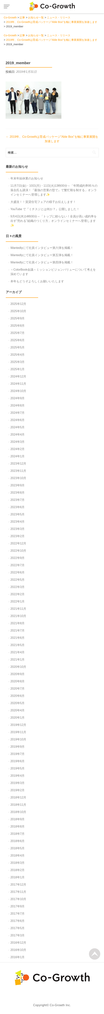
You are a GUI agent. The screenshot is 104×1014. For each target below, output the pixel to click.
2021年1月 (17, 659)
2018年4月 (17, 855)
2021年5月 (17, 645)
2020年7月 (17, 688)
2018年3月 (17, 862)
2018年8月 (17, 826)
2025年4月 (17, 354)
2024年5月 (17, 427)
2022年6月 (17, 572)
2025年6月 (17, 340)
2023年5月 (17, 514)
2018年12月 (18, 797)
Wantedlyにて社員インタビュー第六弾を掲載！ (41, 247)
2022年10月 (18, 550)
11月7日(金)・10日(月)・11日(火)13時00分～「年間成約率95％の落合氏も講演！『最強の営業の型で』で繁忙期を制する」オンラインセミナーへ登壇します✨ (53, 190)
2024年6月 (17, 420)
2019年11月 (18, 732)
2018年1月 (17, 877)
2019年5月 (17, 768)
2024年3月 (17, 441)
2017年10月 (18, 899)
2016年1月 (17, 957)
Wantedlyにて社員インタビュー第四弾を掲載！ (41, 262)
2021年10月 (18, 616)
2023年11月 (18, 470)
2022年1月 (17, 601)
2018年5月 (17, 848)
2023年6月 (17, 507)
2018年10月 (18, 812)
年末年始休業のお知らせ (26, 178)
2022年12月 (18, 543)
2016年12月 (18, 942)
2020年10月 (18, 666)
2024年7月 (17, 412)
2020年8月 (17, 681)
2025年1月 (17, 369)
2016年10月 (18, 949)
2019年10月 (18, 739)
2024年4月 (17, 434)
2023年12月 (18, 463)
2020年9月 (17, 674)
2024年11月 (18, 383)
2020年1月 (17, 717)
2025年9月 (17, 318)
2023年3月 (17, 528)
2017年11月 (18, 891)
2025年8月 (17, 325)
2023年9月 (17, 485)
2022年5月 (17, 579)
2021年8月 (17, 623)
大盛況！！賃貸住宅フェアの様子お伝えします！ (43, 201)
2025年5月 (17, 347)
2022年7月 (17, 565)
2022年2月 (17, 594)
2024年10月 (18, 391)
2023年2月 (17, 536)
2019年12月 (18, 724)
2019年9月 (17, 746)
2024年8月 (17, 405)
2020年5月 (17, 703)
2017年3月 (17, 935)
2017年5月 (17, 928)
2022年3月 (17, 587)
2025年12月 (18, 303)
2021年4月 (17, 652)
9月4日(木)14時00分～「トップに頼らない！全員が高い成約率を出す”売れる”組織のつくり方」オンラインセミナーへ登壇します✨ (53, 221)
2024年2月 (17, 449)
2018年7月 (17, 833)
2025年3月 (17, 361)
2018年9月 (17, 819)
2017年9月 (17, 906)
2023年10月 (18, 478)
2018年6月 (17, 841)
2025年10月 (18, 311)
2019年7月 (17, 753)
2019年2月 (17, 790)
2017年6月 (17, 920)
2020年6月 (17, 695)
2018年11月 (18, 804)
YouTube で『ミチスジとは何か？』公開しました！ (44, 209)
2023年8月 (17, 492)
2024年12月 (18, 376)
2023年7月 (17, 499)
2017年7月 (17, 913)
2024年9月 (17, 398)
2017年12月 (18, 884)
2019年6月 (17, 761)
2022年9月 (17, 557)
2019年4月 (17, 775)
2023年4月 (17, 521)
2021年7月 (17, 630)
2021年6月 (17, 637)
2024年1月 (17, 456)
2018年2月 (17, 870)
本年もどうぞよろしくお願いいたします (37, 281)
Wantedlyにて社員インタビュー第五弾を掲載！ (41, 255)
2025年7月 (17, 332)
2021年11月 (18, 608)
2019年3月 (17, 783)
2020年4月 (17, 710)
